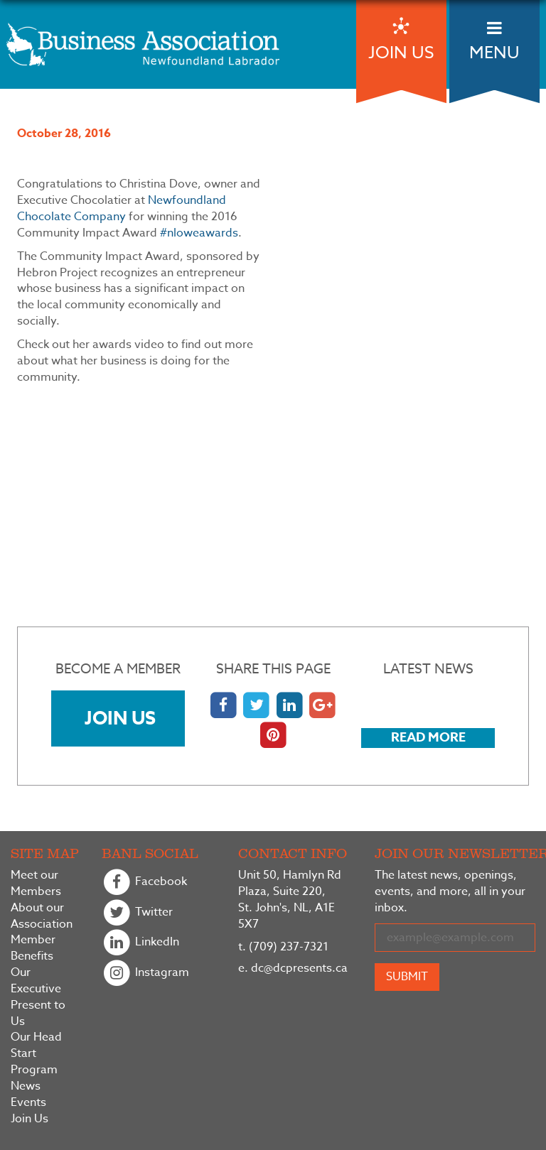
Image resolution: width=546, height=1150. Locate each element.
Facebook (144, 882)
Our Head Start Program (36, 1053)
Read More (428, 737)
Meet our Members (36, 883)
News (26, 1086)
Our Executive (36, 981)
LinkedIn (140, 943)
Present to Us (38, 1013)
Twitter (137, 913)
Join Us (120, 717)
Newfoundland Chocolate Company (121, 208)
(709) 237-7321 (283, 946)
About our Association (42, 916)
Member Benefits (33, 948)
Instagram (145, 973)
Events (28, 1103)
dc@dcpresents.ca (293, 968)
